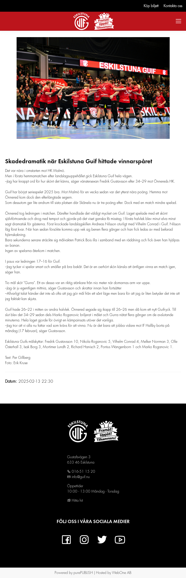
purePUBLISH (83, 572)
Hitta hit (75, 500)
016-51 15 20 (83, 471)
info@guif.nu (80, 477)
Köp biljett (151, 6)
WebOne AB (121, 572)
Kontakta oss (173, 6)
